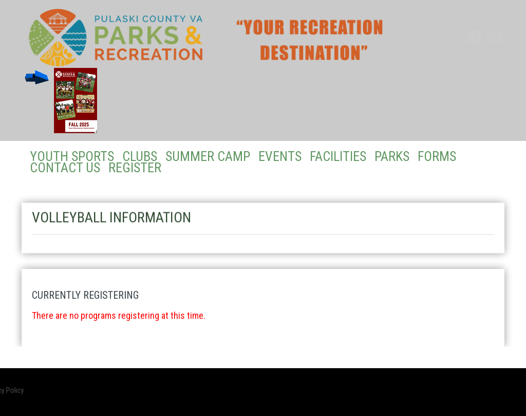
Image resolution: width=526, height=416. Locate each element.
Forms (437, 156)
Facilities (338, 156)
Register (134, 167)
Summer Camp (207, 156)
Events (280, 156)
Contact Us (65, 167)
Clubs (139, 156)
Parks (391, 156)
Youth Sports (72, 156)
